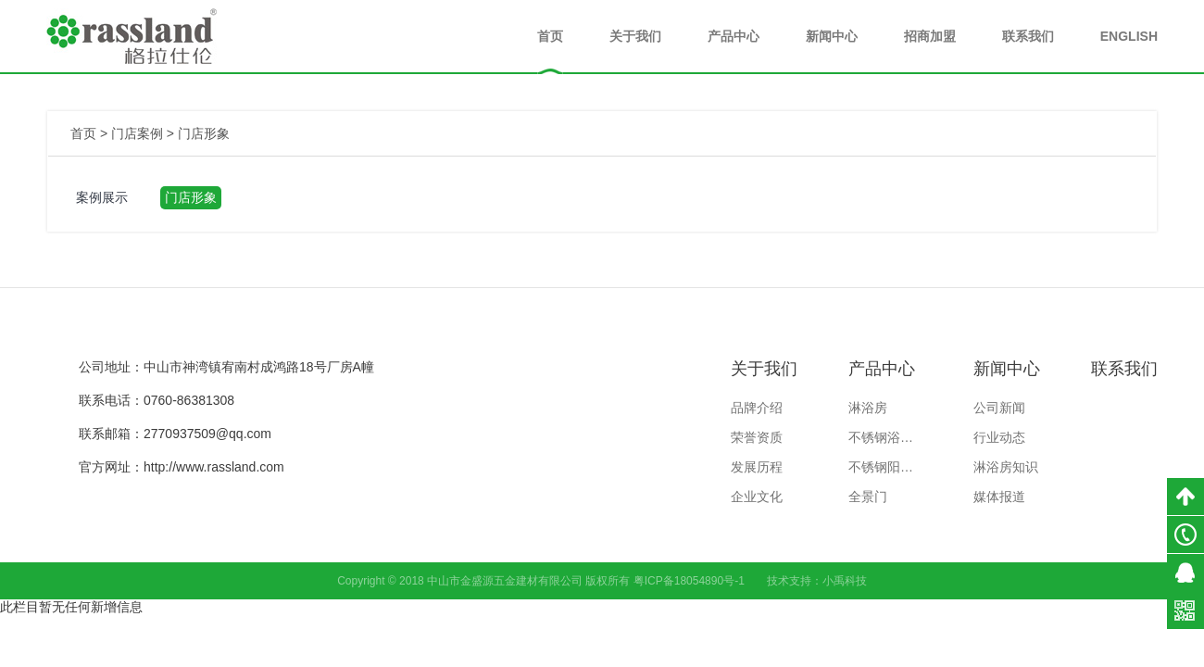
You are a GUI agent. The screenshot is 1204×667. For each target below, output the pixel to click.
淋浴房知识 (1005, 466)
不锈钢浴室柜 (885, 437)
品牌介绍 (757, 407)
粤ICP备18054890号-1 (689, 580)
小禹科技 (844, 580)
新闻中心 (832, 36)
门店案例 (137, 133)
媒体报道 (999, 496)
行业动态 (999, 437)
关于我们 (635, 36)
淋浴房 (867, 407)
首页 (550, 36)
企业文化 (757, 496)
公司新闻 (999, 407)
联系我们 (1028, 36)
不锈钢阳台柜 (885, 466)
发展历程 (757, 466)
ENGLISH (1129, 36)
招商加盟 (930, 36)
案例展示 (102, 197)
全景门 (867, 496)
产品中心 (733, 36)
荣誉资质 (757, 437)
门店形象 (204, 133)
